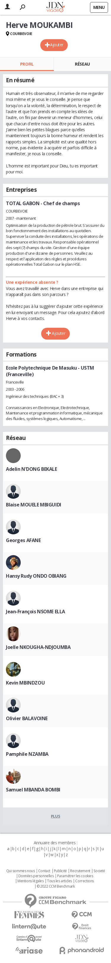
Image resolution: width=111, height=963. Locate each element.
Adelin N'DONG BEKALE (31, 469)
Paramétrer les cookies (75, 876)
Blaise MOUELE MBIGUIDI (33, 504)
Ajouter (56, 44)
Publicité (60, 871)
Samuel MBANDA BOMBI (33, 789)
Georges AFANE (23, 540)
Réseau (82, 64)
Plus (55, 816)
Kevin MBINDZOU (25, 683)
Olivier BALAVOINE (27, 718)
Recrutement (80, 871)
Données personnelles (36, 876)
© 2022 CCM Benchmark (56, 886)
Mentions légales (30, 881)
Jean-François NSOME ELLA (35, 611)
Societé (99, 871)
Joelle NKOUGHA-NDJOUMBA (38, 647)
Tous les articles (59, 881)
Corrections (84, 881)
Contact (44, 871)
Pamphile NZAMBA (27, 754)
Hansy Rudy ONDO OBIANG (36, 576)
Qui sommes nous (20, 871)
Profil (26, 64)
